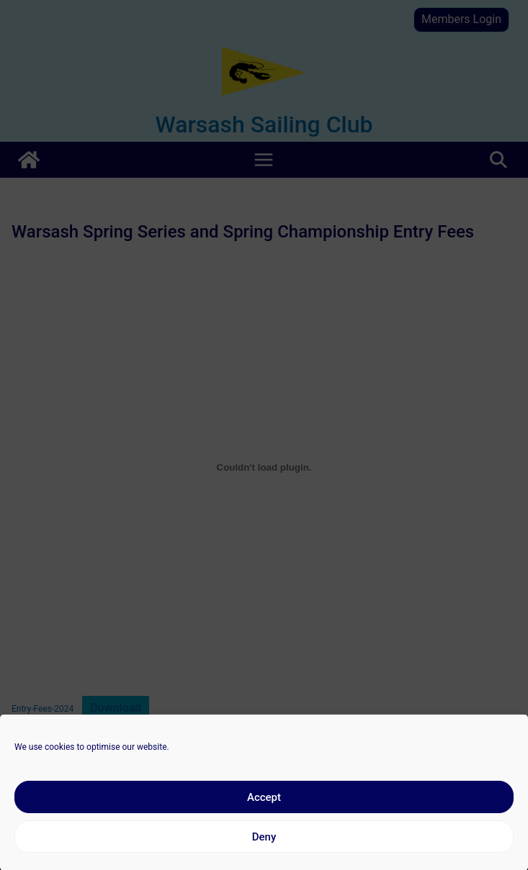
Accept (264, 806)
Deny (264, 846)
